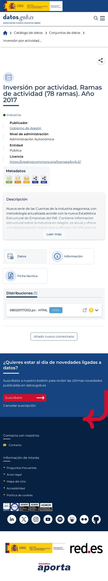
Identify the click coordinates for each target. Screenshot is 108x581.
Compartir (101, 60)
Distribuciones (21, 293)
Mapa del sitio (16, 481)
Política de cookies (20, 495)
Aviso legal (14, 474)
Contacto (15, 445)
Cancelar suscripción (19, 405)
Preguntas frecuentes (22, 468)
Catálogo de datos (28, 33)
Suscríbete (24, 398)
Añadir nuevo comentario (54, 336)
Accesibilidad (16, 488)
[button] (102, 18)
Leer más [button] (54, 234)
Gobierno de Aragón (25, 128)
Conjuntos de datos (64, 33)
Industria (14, 115)
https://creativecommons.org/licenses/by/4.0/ (45, 162)
